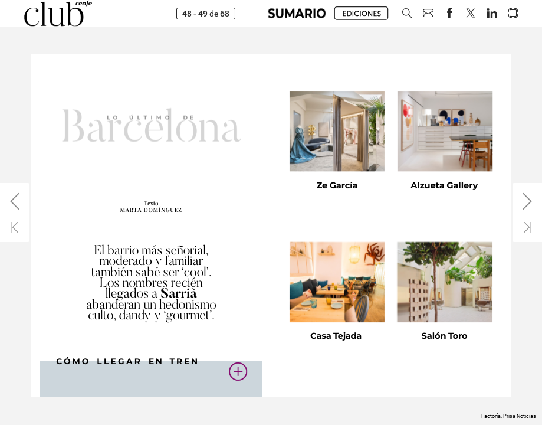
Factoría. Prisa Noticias (508, 416)
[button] (297, 13)
